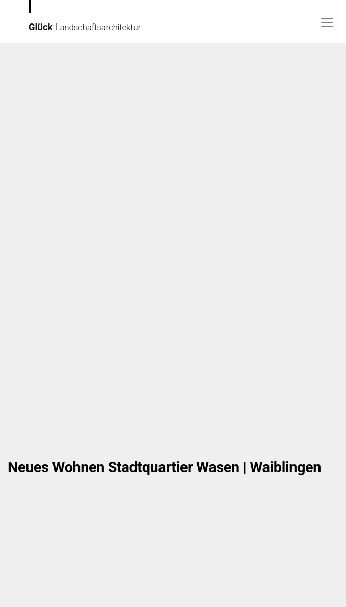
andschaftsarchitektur (74, 16)
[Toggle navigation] (327, 22)
